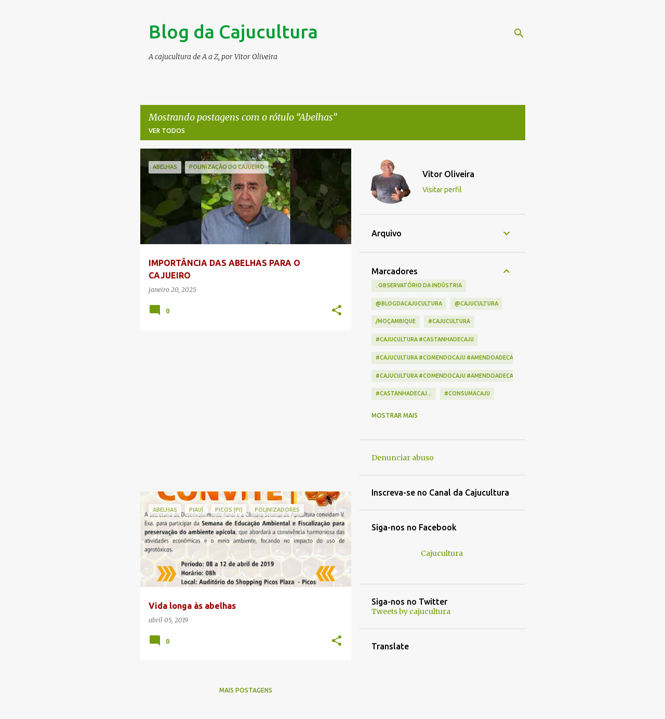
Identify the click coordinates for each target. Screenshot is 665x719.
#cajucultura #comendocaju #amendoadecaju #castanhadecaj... (476, 357)
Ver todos (167, 130)
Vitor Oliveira (448, 174)
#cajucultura (449, 321)
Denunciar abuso (402, 457)
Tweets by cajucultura (410, 611)
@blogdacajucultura (409, 303)
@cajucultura (476, 303)
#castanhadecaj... (404, 393)
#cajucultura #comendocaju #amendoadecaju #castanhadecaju (476, 375)
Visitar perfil (442, 189)
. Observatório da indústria (419, 285)
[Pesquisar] (519, 33)
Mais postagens (245, 690)
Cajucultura (442, 553)
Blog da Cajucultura (233, 31)
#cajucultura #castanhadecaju (425, 339)
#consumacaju (467, 393)
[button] (336, 311)
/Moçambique (396, 321)
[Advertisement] (241, 411)
